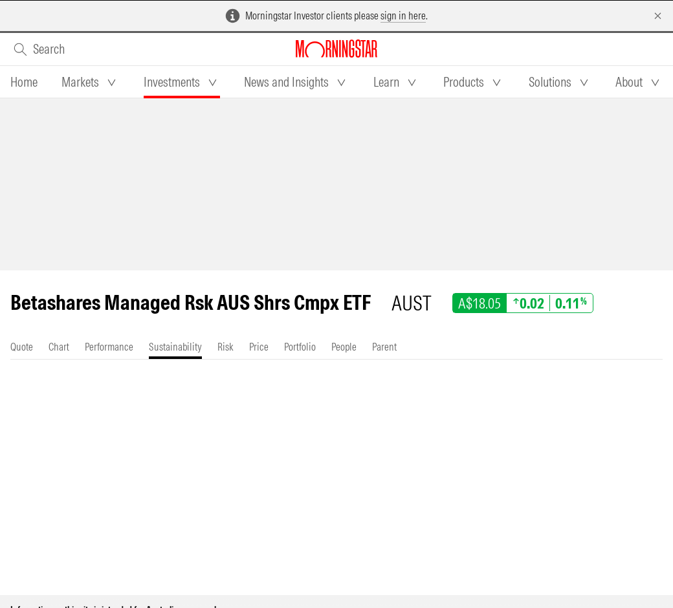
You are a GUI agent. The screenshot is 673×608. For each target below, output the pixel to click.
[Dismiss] (658, 16)
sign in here (403, 15)
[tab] (24, 82)
